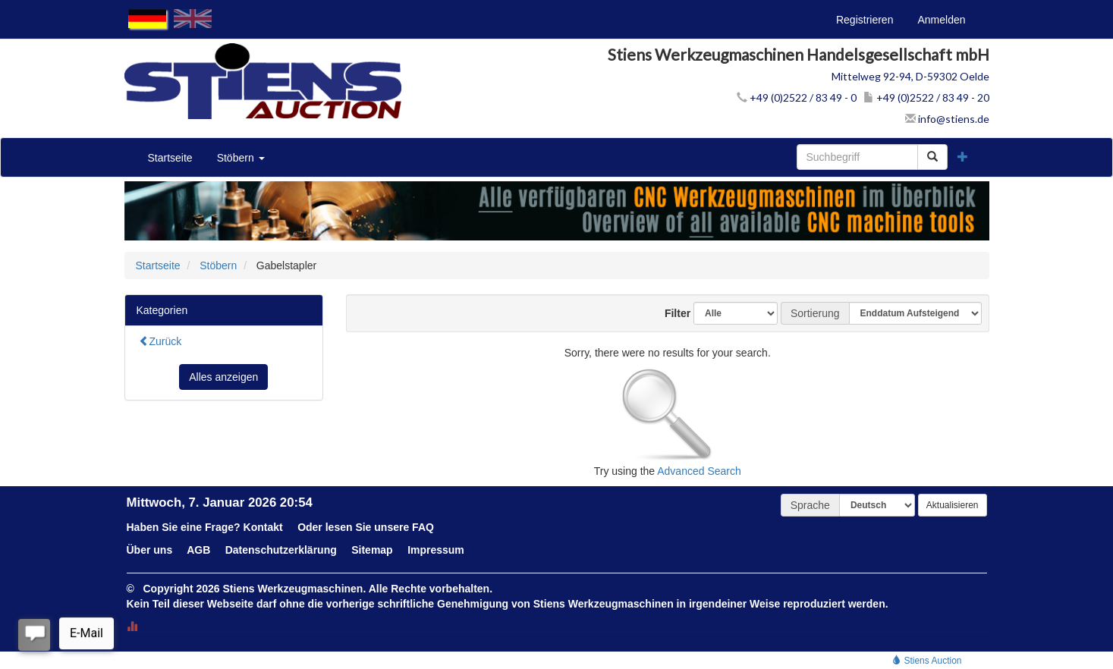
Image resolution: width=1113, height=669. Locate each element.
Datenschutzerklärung (281, 550)
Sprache (810, 505)
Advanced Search (699, 471)
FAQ (423, 527)
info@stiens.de (947, 118)
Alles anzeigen (223, 377)
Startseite (170, 158)
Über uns (150, 550)
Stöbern (241, 158)
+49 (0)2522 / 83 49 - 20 (926, 97)
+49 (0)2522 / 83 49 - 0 (797, 97)
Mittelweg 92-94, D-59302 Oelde (910, 76)
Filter (671, 313)
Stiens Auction (926, 660)
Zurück (160, 341)
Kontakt (263, 527)
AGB (198, 550)
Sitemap (371, 550)
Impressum (435, 550)
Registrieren (864, 20)
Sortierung (815, 313)
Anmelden (941, 20)
